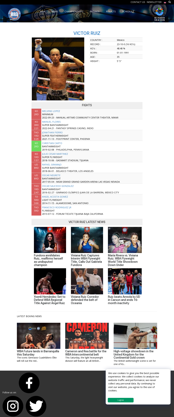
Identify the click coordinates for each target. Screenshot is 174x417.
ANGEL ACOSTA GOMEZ (55, 196)
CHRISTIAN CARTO (52, 143)
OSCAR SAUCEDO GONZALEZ (58, 185)
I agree (121, 400)
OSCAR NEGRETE (51, 175)
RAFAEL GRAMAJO (52, 164)
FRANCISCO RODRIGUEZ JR (56, 207)
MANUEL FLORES (51, 121)
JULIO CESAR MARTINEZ (55, 153)
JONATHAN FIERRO (52, 132)
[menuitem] (165, 1)
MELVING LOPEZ (51, 111)
